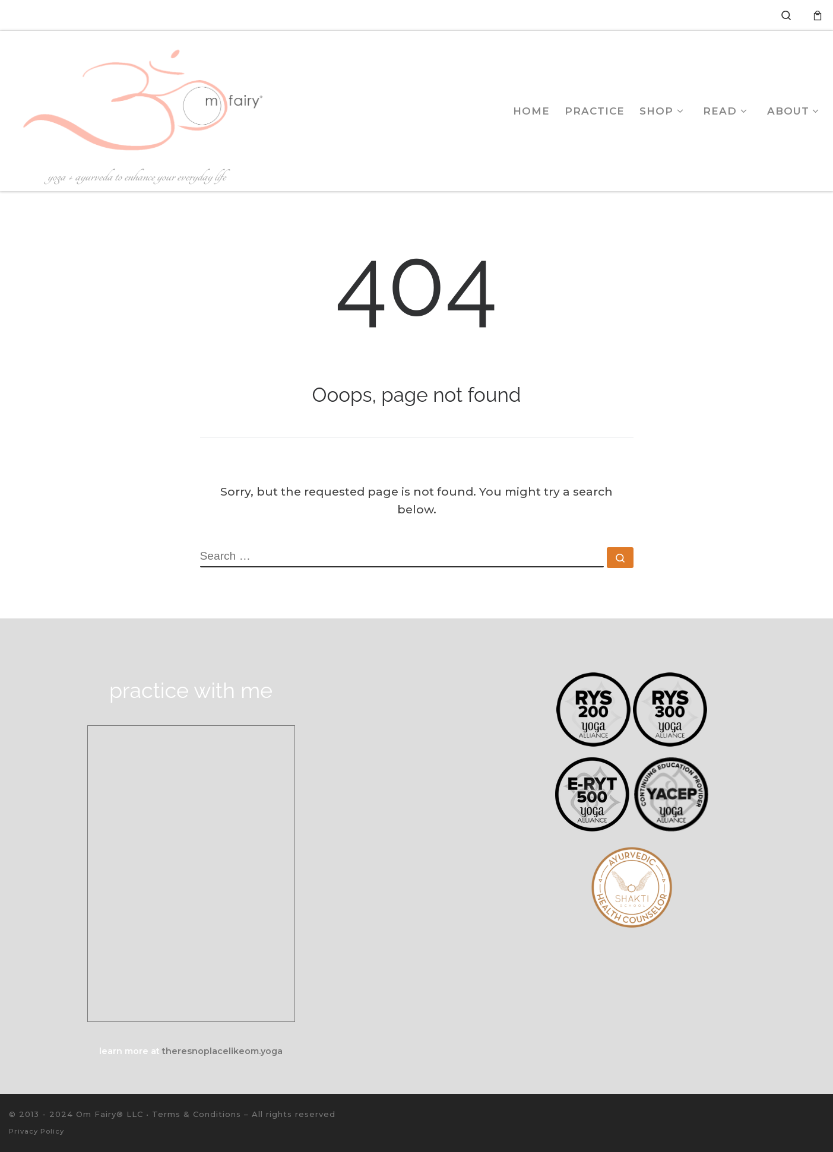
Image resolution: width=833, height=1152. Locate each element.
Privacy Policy (36, 1131)
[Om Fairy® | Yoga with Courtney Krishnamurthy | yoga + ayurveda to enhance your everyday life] (137, 98)
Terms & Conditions (196, 1114)
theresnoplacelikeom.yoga (222, 1051)
